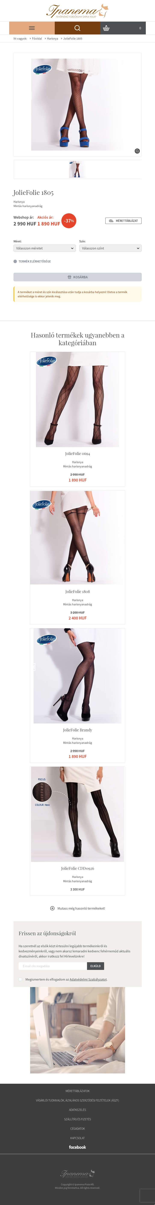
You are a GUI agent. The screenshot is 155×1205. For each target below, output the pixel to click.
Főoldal (35, 38)
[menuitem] (78, 169)
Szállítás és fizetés (77, 1119)
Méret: (17, 241)
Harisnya (51, 38)
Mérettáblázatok (78, 1091)
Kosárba (77, 277)
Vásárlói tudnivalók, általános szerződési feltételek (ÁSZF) (77, 1100)
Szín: (82, 241)
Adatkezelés (77, 1110)
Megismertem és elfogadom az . (66, 979)
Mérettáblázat (123, 221)
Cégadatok (77, 1129)
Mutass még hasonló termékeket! (77, 908)
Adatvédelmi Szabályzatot (88, 979)
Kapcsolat (77, 1138)
